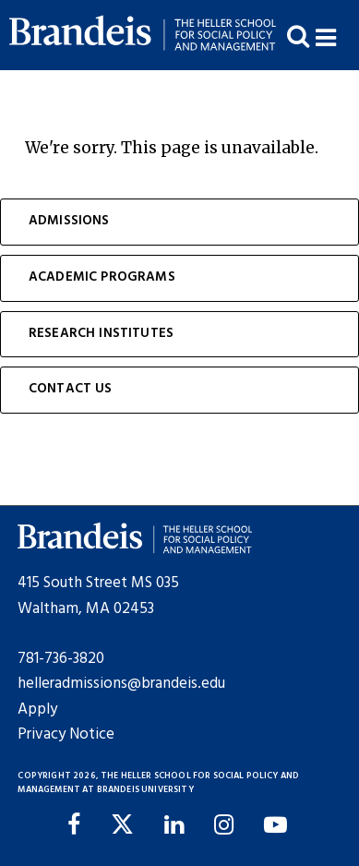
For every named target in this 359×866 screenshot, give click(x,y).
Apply (37, 709)
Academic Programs (102, 277)
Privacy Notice (66, 734)
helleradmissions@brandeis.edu (121, 683)
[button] (337, 35)
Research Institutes (101, 333)
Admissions (69, 221)
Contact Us (71, 389)
